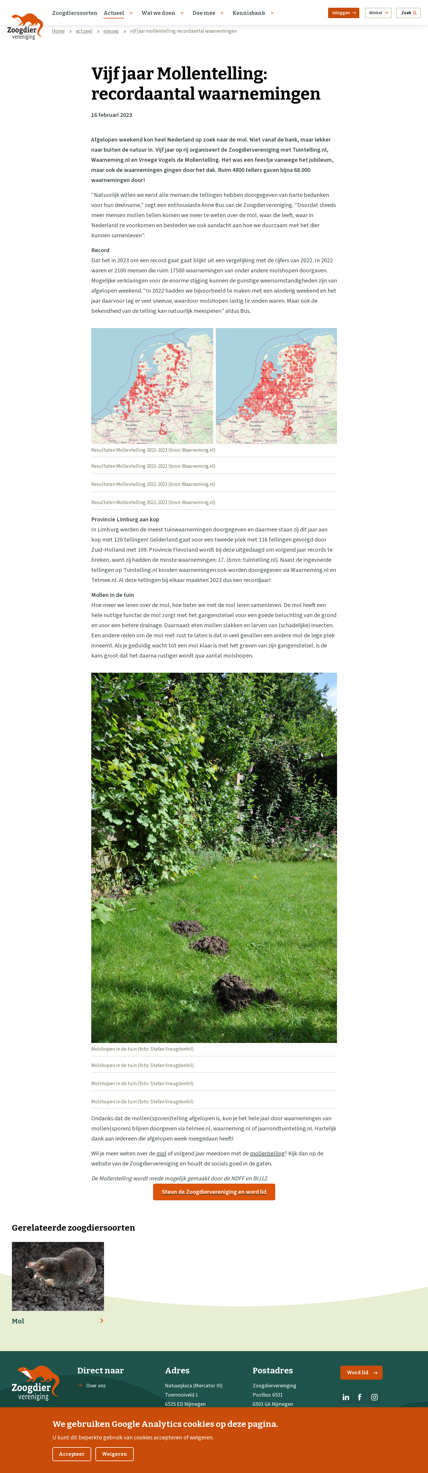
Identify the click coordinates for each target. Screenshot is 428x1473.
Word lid (362, 1372)
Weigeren (114, 1460)
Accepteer (72, 1460)
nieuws (111, 31)
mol (161, 1153)
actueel (84, 31)
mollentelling (267, 1153)
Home (58, 31)
